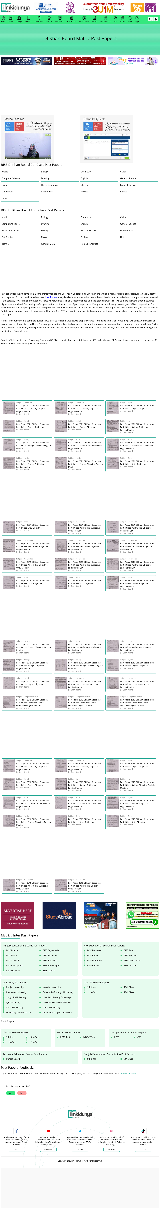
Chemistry (86, 171)
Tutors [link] (122, 19)
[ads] (17, 915)
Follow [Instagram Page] (111, 1150)
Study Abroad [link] (105, 19)
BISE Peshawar (94, 950)
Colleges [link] (19, 19)
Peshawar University (16, 992)
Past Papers (51, 297)
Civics (123, 171)
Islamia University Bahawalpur (58, 997)
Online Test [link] (59, 19)
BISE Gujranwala (51, 950)
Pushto (84, 237)
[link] (46, 8)
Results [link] (95, 19)
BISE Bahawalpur (51, 965)
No (21, 1093)
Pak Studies (47, 191)
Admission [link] (39, 19)
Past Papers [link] (72, 19)
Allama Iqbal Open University (57, 1012)
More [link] (130, 19)
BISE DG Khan (13, 970)
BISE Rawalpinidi (14, 965)
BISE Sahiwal (12, 960)
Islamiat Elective (128, 185)
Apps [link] (137, 19)
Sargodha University (16, 997)
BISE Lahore (12, 950)
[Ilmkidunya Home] (15, 7)
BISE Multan (12, 955)
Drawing (45, 178)
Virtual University (14, 1007)
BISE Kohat (92, 955)
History (5, 185)
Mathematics (8, 191)
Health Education (10, 230)
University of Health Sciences (57, 1002)
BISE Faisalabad (50, 955)
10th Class (129, 987)
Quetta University (51, 1007)
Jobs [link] (115, 19)
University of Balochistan (18, 1012)
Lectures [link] (49, 19)
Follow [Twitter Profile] (80, 1150)
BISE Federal (49, 970)
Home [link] (3, 19)
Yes (10, 1093)
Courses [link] (28, 19)
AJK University (13, 1002)
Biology (44, 171)
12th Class (129, 992)
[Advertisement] (80, 85)
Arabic (5, 171)
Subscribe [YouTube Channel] (48, 1150)
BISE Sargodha (50, 960)
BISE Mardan (130, 955)
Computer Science (11, 178)
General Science (128, 178)
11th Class (92, 992)
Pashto (123, 191)
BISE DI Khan (130, 965)
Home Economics (49, 185)
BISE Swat (128, 950)
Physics (84, 191)
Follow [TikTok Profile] (143, 1150)
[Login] (155, 19)
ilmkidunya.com (128, 1073)
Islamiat (84, 185)
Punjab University (15, 987)
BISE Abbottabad (132, 960)
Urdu (4, 198)
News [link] (11, 19)
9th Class (91, 987)
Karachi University (52, 987)
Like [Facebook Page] (16, 1150)
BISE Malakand (94, 960)
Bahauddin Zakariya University (58, 992)
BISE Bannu (93, 965)
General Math (48, 243)
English (84, 178)
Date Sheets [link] (84, 19)
